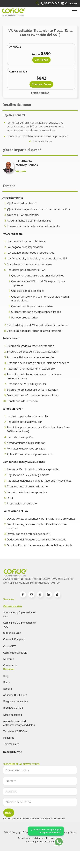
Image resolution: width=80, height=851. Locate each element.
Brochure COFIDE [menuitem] (13, 707)
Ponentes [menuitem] (8, 737)
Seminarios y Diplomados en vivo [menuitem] (19, 614)
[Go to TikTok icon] (57, 594)
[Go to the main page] (13, 12)
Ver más (20, 171)
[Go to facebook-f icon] (23, 594)
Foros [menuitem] (6, 682)
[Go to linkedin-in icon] (49, 594)
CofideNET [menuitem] (9, 646)
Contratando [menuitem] (10, 665)
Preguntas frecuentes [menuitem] (15, 701)
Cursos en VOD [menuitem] (12, 633)
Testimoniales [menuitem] (11, 744)
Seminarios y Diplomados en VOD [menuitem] (19, 624)
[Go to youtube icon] (31, 594)
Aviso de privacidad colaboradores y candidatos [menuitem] (19, 723)
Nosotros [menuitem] (8, 659)
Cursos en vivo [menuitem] (12, 606)
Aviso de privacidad (57, 819)
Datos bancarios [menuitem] (12, 714)
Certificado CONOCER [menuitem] (15, 652)
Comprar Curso (41, 84)
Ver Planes (41, 60)
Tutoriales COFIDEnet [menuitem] (15, 731)
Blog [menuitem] (5, 676)
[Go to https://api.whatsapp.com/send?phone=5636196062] (59, 842)
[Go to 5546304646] (50, 3)
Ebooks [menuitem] (7, 688)
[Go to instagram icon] (40, 594)
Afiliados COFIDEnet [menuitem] (15, 695)
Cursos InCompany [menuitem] (14, 639)
